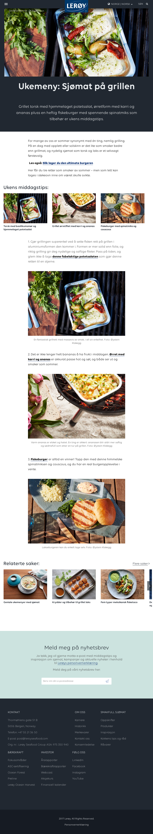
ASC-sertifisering (18, 766)
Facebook (78, 766)
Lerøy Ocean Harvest (21, 784)
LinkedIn (77, 760)
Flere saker (140, 563)
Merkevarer (82, 732)
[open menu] (6, 4)
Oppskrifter (108, 720)
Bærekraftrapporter (53, 766)
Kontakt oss (82, 738)
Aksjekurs (47, 778)
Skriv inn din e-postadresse (57, 676)
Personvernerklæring (77, 825)
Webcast (46, 772)
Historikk (80, 726)
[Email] (73, 681)
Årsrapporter (49, 760)
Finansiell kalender (53, 784)
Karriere (80, 720)
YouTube (77, 778)
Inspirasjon (38, 11)
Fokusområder (17, 760)
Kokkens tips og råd (113, 738)
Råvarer (106, 744)
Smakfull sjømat (18, 11)
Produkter (107, 726)
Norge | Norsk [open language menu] (120, 4)
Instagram (79, 772)
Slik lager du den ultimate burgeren (68, 163)
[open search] (143, 4)
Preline (12, 778)
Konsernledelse (84, 744)
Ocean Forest (16, 772)
